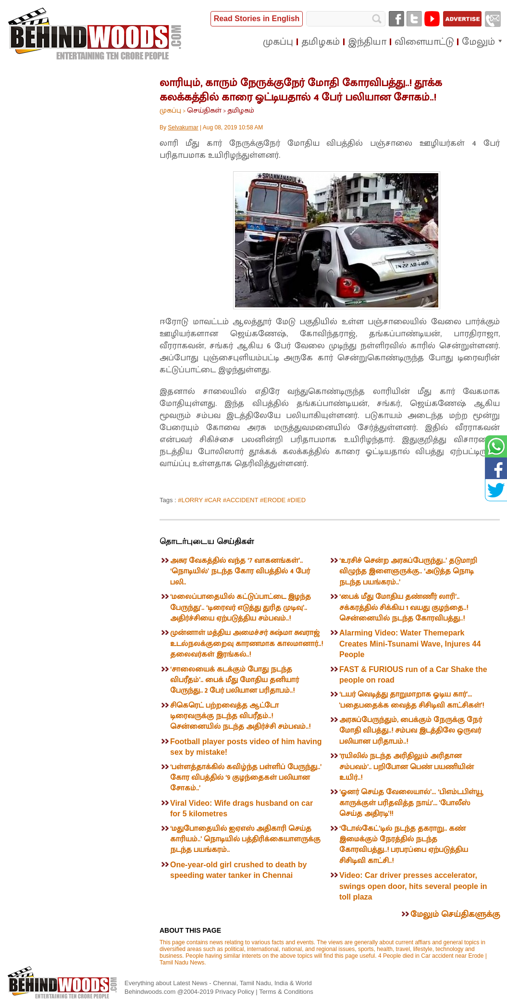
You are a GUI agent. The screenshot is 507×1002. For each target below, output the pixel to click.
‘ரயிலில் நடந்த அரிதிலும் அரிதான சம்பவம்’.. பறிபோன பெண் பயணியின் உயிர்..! (406, 766)
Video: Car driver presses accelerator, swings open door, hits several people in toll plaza (413, 886)
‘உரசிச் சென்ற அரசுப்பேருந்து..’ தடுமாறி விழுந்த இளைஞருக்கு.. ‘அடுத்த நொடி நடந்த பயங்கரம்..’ (408, 571)
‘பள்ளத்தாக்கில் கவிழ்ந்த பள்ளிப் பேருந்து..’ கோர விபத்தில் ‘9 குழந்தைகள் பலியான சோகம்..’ (246, 778)
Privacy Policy (235, 991)
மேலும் (478, 41)
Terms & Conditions (286, 991)
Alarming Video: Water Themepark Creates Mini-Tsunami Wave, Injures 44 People (410, 644)
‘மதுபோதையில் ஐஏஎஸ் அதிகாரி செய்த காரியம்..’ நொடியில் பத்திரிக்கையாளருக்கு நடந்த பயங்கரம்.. (245, 839)
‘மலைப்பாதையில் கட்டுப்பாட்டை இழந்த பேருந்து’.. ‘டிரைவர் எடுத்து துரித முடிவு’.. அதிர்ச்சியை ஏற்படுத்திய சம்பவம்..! (240, 607)
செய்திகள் (204, 110)
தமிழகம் (240, 110)
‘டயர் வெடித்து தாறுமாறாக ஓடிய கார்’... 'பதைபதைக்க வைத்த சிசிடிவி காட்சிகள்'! (411, 699)
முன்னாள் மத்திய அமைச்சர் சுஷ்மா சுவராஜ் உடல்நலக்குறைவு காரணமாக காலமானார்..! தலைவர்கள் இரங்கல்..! (246, 643)
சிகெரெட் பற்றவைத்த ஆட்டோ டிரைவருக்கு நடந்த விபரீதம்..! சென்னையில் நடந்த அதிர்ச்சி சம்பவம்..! (240, 716)
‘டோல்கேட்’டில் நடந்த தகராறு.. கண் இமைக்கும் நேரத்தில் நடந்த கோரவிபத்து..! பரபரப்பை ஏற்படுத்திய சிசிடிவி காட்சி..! (403, 844)
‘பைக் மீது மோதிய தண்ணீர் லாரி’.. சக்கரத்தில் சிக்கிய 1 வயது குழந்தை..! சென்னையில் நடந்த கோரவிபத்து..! (403, 607)
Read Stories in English (257, 18)
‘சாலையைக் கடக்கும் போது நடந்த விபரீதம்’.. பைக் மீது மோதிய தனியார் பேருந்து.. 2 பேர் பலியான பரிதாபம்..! (234, 680)
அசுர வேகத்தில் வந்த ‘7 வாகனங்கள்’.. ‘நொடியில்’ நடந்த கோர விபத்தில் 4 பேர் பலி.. (240, 571)
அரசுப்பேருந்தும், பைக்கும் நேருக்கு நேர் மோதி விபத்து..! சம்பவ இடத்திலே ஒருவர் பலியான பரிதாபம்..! (410, 730)
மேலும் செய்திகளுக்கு (455, 914)
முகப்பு (170, 110)
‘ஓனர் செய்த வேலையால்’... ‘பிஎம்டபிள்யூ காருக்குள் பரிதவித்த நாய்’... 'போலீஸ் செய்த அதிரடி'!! (411, 803)
